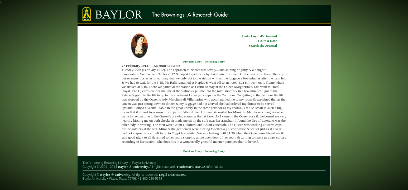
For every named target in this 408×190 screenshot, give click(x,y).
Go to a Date (267, 41)
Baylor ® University (115, 175)
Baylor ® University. (133, 167)
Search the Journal (262, 46)
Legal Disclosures (172, 175)
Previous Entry (193, 61)
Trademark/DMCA (190, 167)
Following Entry (215, 61)
